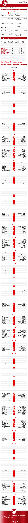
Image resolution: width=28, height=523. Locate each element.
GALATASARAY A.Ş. (24, 72)
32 (20, 14)
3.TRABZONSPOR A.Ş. (3, 46)
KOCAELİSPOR (24, 77)
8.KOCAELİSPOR (3, 51)
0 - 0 (14, 86)
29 (16, 14)
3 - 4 (14, 150)
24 (9, 14)
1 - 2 (14, 125)
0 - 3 (14, 72)
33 (22, 14)
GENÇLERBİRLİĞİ (24, 73)
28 (15, 14)
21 (5, 14)
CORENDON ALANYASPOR (23, 79)
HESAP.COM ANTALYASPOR (5, 74)
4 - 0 (14, 163)
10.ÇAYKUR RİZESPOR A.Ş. (4, 53)
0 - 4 (14, 80)
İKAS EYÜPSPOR (3, 76)
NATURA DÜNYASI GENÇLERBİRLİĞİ (22, 335)
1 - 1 (14, 92)
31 (19, 14)
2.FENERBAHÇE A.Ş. (3, 45)
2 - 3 (14, 112)
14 (19, 13)
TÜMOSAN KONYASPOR (23, 76)
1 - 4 (14, 76)
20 (4, 14)
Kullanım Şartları (21, 515)
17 (23, 13)
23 (8, 14)
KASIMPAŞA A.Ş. (24, 74)
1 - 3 (14, 179)
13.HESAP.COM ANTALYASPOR (5, 56)
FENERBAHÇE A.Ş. (4, 79)
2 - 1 (14, 73)
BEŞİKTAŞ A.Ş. (24, 80)
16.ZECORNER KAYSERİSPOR (4, 58)
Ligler (1, 7)
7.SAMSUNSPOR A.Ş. (3, 50)
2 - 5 (14, 162)
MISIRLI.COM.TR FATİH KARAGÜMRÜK (6, 78)
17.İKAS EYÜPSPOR (3, 59)
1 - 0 (14, 77)
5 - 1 (14, 285)
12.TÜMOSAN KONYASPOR (4, 55)
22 (7, 14)
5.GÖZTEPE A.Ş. (3, 48)
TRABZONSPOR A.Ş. (4, 77)
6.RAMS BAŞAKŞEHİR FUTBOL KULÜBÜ (6, 49)
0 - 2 (14, 78)
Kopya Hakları (14, 515)
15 (20, 13)
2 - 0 (14, 130)
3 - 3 (14, 437)
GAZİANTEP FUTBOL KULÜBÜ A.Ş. (5, 72)
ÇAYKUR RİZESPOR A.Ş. (4, 75)
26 (12, 14)
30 (18, 14)
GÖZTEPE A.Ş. (24, 75)
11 (15, 13)
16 (22, 13)
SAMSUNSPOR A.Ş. (4, 73)
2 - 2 (14, 79)
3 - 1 (14, 144)
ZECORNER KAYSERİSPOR (4, 80)
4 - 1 (14, 406)
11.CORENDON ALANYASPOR (4, 54)
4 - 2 (14, 221)
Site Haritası (8, 515)
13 (18, 13)
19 (2, 42)
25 (11, 14)
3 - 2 (14, 142)
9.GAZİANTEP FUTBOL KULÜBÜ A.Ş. (5, 52)
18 (1, 14)
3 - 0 (14, 89)
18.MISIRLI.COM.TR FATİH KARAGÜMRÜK (6, 60)
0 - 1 (14, 87)
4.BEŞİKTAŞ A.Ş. (3, 47)
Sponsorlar (4, 516)
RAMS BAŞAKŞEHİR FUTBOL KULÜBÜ (22, 78)
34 (23, 14)
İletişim (3, 515)
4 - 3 (14, 286)
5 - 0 (14, 409)
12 (16, 13)
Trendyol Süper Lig (5, 7)
